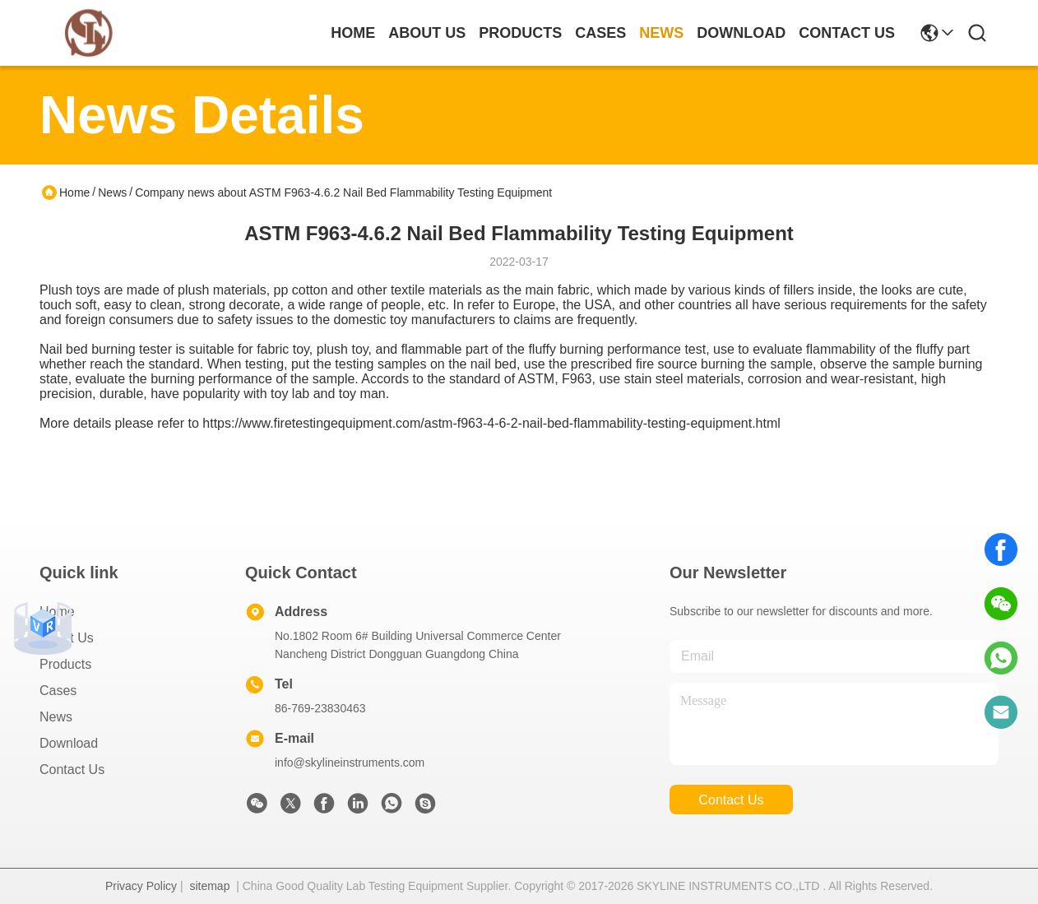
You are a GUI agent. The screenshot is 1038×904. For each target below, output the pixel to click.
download (741, 33)
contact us (847, 33)
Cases (57, 691)
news (661, 33)
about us (427, 33)
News (112, 192)
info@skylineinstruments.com (349, 762)
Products (65, 664)
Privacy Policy (141, 885)
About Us (66, 638)
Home (353, 33)
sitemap (209, 885)
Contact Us (71, 770)
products (520, 33)
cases (600, 33)
